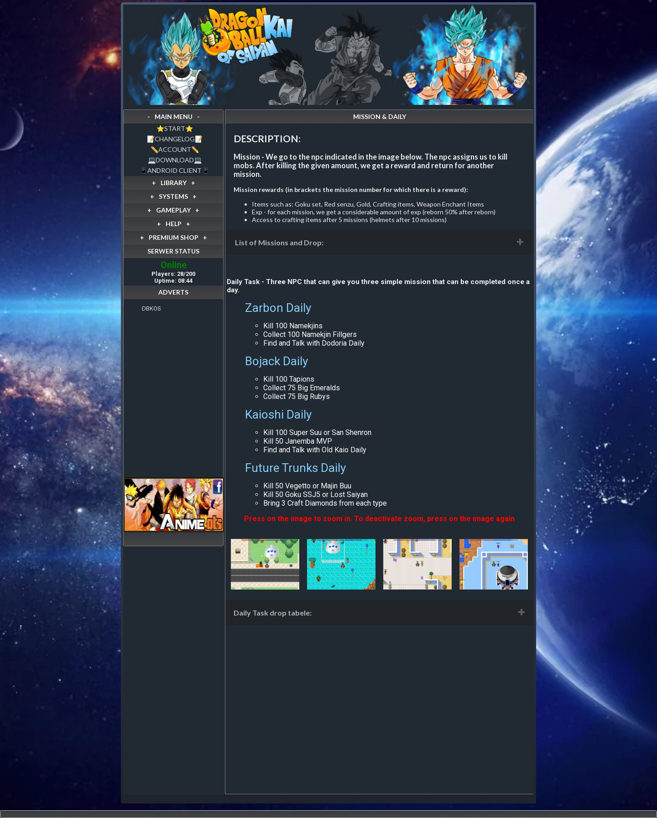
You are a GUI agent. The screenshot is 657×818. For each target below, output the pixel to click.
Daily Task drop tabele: (273, 612)
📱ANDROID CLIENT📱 (174, 170)
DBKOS (151, 308)
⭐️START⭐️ (174, 128)
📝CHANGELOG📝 (175, 139)
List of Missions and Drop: (279, 242)
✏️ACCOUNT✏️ (175, 149)
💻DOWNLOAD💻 (175, 160)
